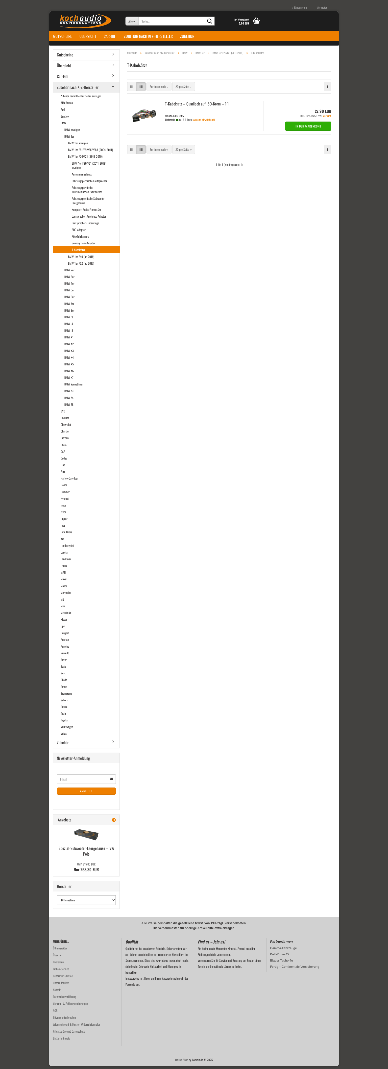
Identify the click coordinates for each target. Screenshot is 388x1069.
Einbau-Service (61, 971)
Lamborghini (67, 548)
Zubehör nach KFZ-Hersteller (148, 36)
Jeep (63, 528)
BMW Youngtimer (73, 387)
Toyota (64, 723)
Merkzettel (321, 7)
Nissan (64, 622)
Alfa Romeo (67, 105)
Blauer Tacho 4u (281, 963)
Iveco (63, 514)
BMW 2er (69, 273)
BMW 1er (69, 139)
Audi (63, 112)
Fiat (63, 467)
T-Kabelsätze (78, 253)
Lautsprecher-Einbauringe (85, 226)
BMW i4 (68, 326)
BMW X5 (69, 367)
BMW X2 (69, 347)
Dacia (64, 447)
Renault (65, 656)
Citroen (65, 441)
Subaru (64, 703)
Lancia (64, 555)
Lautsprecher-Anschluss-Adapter (89, 219)
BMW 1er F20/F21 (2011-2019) (85, 159)
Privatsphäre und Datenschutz (69, 1034)
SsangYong (66, 696)
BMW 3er (69, 279)
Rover (64, 662)
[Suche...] (132, 21)
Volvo (64, 736)
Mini (63, 609)
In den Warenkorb (308, 129)
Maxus (64, 582)
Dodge (64, 461)
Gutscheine (62, 36)
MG (62, 602)
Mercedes (66, 595)
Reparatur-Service (63, 978)
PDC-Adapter (79, 232)
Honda (64, 488)
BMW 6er (69, 300)
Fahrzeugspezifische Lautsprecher (89, 183)
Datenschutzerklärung (64, 999)
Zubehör (187, 36)
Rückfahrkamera (80, 239)
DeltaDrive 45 (279, 957)
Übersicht (87, 36)
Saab (63, 669)
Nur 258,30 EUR (86, 870)
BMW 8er (69, 313)
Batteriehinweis (61, 1041)
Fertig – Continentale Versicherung (294, 969)
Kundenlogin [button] (299, 7)
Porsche (65, 649)
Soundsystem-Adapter (83, 246)
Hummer (65, 494)
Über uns (57, 958)
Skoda (64, 683)
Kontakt (57, 992)
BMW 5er (69, 293)
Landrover (66, 562)
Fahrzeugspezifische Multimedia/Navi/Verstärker (87, 192)
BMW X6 (69, 373)
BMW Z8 (68, 407)
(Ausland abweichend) (204, 122)
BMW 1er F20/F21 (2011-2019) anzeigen (89, 168)
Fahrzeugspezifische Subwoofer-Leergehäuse (88, 203)
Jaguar (64, 521)
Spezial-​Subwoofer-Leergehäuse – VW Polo (86, 854)
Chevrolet (66, 427)
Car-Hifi (110, 36)
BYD (63, 414)
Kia (62, 541)
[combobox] (158, 89)
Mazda (64, 588)
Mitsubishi (66, 615)
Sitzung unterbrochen (64, 1020)
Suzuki (64, 709)
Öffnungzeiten (60, 951)
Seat (63, 676)
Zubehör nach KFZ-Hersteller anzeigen (81, 99)
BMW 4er (69, 286)
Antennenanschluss (82, 177)
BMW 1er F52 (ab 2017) (81, 266)
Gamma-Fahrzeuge (283, 951)
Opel (63, 629)
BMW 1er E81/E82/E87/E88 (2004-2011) (90, 153)
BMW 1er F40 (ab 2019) (81, 259)
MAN (63, 575)
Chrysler (65, 434)
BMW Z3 (68, 394)
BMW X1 (68, 340)
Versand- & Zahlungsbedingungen (70, 1006)
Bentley (65, 119)
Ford (63, 474)
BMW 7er (69, 306)
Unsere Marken (61, 985)
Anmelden (86, 794)
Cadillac (65, 420)
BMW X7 (68, 380)
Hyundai (65, 501)
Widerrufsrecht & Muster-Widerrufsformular (76, 1027)
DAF (63, 454)
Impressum (58, 965)
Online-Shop (181, 1062)
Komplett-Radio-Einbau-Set (86, 212)
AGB (55, 1013)
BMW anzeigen (72, 132)
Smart (64, 689)
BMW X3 (69, 353)
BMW (63, 126)
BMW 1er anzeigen (78, 146)
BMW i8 (68, 333)
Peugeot (65, 636)
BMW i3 (68, 320)
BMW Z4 (68, 400)
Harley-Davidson (69, 481)
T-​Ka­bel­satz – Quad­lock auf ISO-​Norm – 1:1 (197, 106)
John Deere (66, 535)
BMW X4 (69, 360)
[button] (132, 89)
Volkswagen (67, 730)
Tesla (63, 716)
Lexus (64, 568)
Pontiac (65, 642)
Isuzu (63, 508)
